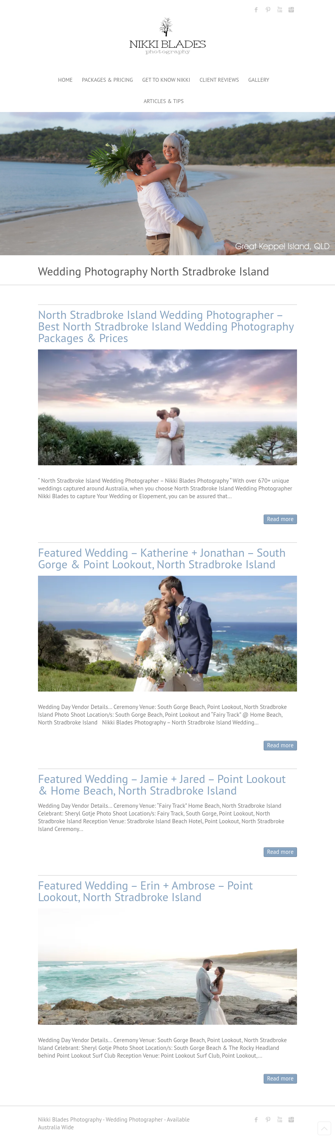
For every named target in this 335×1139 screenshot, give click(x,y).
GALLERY (258, 79)
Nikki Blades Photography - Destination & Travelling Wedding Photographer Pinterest (268, 9)
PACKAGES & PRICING (107, 79)
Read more (280, 519)
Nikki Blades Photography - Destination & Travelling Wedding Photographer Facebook (256, 9)
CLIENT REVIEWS (219, 79)
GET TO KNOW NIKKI (166, 79)
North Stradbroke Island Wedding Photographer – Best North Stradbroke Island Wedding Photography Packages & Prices (166, 326)
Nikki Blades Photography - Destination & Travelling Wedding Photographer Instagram (291, 9)
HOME (65, 79)
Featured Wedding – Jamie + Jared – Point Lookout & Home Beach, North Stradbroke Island (162, 784)
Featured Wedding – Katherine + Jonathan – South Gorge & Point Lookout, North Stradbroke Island (162, 558)
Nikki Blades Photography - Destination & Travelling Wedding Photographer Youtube (279, 9)
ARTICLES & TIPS (163, 101)
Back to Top (324, 1128)
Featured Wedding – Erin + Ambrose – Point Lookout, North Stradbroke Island (145, 890)
